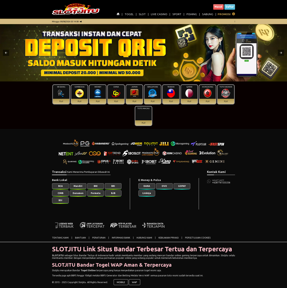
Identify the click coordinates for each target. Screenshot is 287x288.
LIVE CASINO (159, 14)
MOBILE (121, 282)
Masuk (218, 6)
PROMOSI (224, 14)
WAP (134, 282)
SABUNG (207, 14)
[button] (6, 53)
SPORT (176, 14)
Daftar (230, 6)
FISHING (192, 14)
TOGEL (129, 14)
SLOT (142, 14)
